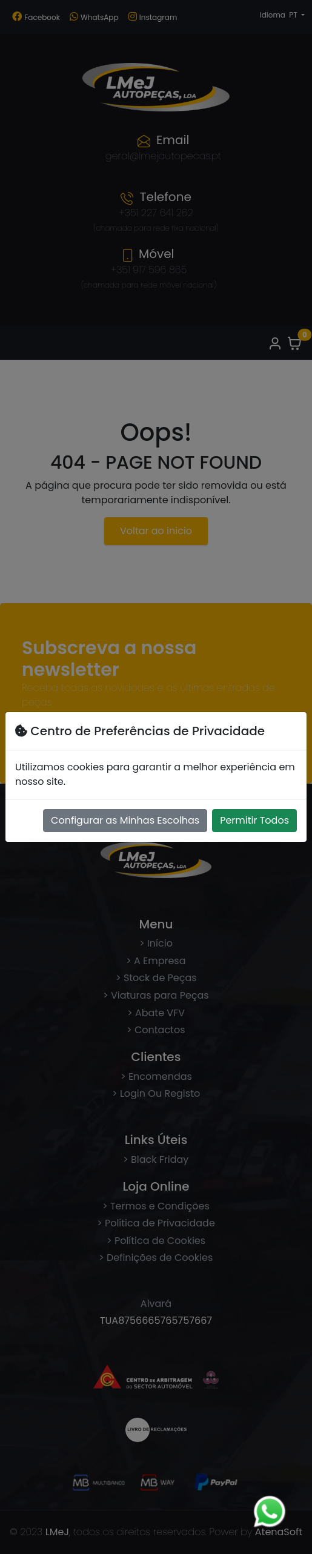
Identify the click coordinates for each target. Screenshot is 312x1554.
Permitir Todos (254, 820)
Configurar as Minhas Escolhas (125, 820)
